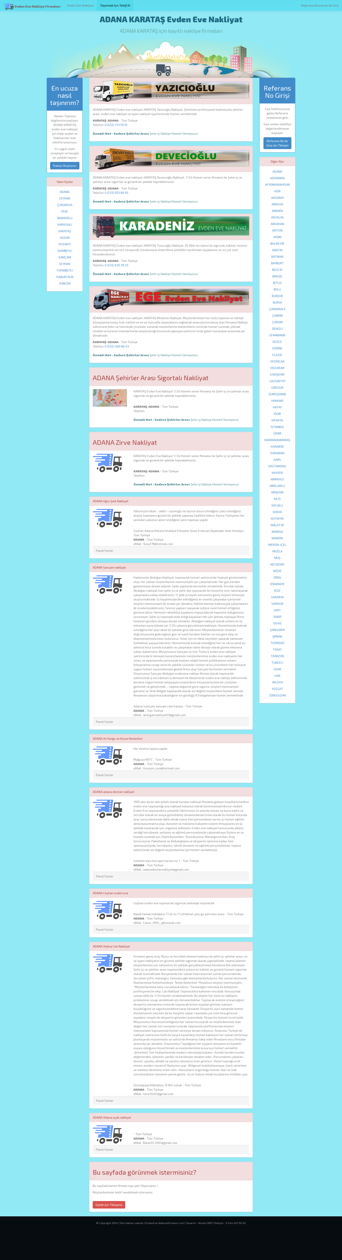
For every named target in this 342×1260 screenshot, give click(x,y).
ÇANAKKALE (277, 309)
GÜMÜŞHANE (277, 394)
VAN (277, 675)
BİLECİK (277, 270)
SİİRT (277, 610)
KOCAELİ (277, 505)
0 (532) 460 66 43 (117, 346)
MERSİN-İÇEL (277, 545)
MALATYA (277, 525)
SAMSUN (277, 603)
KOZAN (65, 237)
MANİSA (277, 531)
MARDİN (277, 538)
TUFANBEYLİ (64, 270)
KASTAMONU (277, 466)
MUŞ (277, 558)
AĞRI (277, 191)
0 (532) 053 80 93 (116, 192)
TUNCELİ (277, 662)
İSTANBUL (277, 427)
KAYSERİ (277, 472)
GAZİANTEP (277, 381)
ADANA (65, 192)
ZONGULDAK (277, 695)
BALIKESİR (277, 243)
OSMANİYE (277, 584)
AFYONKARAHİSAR (277, 184)
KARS (277, 459)
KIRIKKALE (277, 479)
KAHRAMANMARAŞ (277, 440)
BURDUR (277, 296)
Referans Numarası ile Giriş (320, 5)
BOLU (277, 289)
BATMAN (277, 256)
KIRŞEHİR (277, 492)
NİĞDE (277, 571)
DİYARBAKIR (277, 335)
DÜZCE (277, 342)
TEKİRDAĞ (277, 643)
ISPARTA (277, 420)
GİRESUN (277, 387)
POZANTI (65, 244)
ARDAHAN (277, 224)
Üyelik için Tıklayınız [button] (109, 1205)
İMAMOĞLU (64, 218)
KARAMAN (277, 453)
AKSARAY (277, 197)
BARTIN (277, 250)
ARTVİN (277, 230)
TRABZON (277, 656)
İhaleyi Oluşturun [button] (65, 165)
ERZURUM (277, 368)
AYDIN (277, 237)
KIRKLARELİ (277, 486)
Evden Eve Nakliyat (80, 5)
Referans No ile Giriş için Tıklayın (277, 143)
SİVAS (277, 623)
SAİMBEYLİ (64, 251)
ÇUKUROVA (64, 205)
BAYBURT (277, 263)
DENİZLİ (277, 328)
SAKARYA (277, 597)
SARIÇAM (64, 257)
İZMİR (277, 433)
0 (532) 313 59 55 (116, 125)
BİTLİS (277, 283)
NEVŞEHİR (277, 564)
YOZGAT (277, 689)
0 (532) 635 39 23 (116, 265)
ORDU (277, 577)
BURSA (277, 302)
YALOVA (277, 682)
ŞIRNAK (277, 636)
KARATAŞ (64, 231)
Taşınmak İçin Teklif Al (115, 5)
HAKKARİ (277, 400)
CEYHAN (64, 198)
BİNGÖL (277, 276)
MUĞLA (277, 551)
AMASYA (277, 204)
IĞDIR (277, 414)
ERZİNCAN (277, 361)
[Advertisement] (171, 1246)
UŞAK (277, 669)
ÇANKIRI (277, 315)
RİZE (277, 590)
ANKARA (277, 211)
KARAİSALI (65, 224)
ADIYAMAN (277, 178)
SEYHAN (64, 264)
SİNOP (277, 617)
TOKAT (277, 649)
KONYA (277, 512)
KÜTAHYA (277, 518)
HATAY (277, 407)
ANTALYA (277, 217)
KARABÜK (277, 446)
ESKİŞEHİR (277, 374)
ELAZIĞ (277, 355)
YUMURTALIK (65, 277)
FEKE (64, 211)
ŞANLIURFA (277, 630)
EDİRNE (277, 348)
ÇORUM (277, 322)
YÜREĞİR (65, 283)
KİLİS (277, 499)
